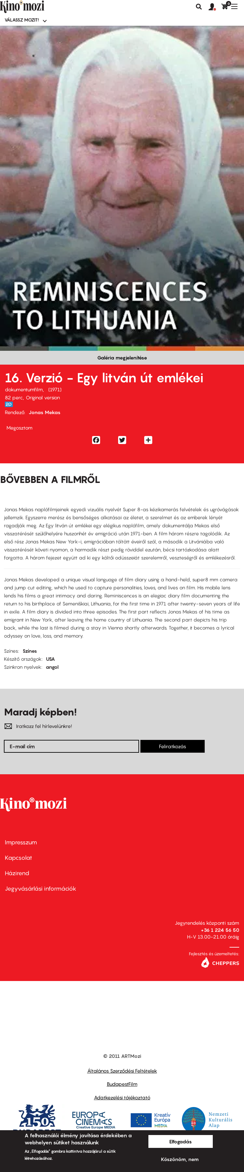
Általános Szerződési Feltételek (122, 1071)
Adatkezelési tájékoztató (122, 1097)
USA (50, 659)
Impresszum (21, 842)
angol (52, 667)
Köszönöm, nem (180, 1159)
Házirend (17, 873)
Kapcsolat (18, 857)
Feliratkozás (172, 746)
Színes (30, 651)
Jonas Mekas (45, 412)
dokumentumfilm (24, 389)
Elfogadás (180, 1141)
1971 (55, 389)
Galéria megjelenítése (122, 357)
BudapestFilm (122, 1084)
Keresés (199, 7)
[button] (215, 7)
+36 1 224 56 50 (220, 930)
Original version (43, 397)
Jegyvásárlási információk (40, 888)
